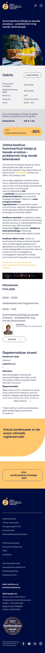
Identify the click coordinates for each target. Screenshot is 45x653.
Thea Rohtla (20, 324)
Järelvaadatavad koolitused (14, 534)
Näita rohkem (22, 401)
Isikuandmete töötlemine (13, 567)
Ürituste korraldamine (12, 547)
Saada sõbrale (32, 75)
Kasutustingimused (11, 563)
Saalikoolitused (9, 519)
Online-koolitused (10, 522)
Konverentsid (8, 530)
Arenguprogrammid (11, 526)
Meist (4, 551)
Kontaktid (6, 554)
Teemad (14, 339)
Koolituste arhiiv (9, 575)
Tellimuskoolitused (10, 543)
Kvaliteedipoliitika (10, 571)
